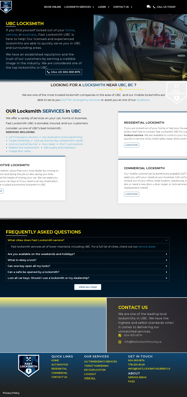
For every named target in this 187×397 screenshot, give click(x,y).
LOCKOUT (90, 374)
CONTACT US (123, 7)
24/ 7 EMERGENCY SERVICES (100, 361)
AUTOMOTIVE (59, 364)
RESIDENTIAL (59, 368)
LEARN (104, 7)
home (70, 30)
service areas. (147, 246)
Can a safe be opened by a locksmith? (33, 272)
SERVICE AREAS (137, 377)
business (30, 34)
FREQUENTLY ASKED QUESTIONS (43, 232)
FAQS (131, 381)
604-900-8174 (136, 360)
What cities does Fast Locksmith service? (36, 240)
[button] (87, 240)
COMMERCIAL (59, 373)
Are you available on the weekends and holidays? (41, 254)
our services (96, 356)
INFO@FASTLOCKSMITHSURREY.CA (149, 368)
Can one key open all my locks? (29, 266)
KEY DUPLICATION (94, 370)
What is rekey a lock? (22, 260)
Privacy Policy (11, 393)
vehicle (11, 34)
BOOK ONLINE (52, 7)
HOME (55, 360)
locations (143, 100)
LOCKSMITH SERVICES (79, 7)
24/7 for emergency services (80, 100)
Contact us (133, 307)
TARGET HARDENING (96, 365)
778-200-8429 (136, 364)
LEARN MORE (176, 145)
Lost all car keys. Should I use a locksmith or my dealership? (48, 278)
